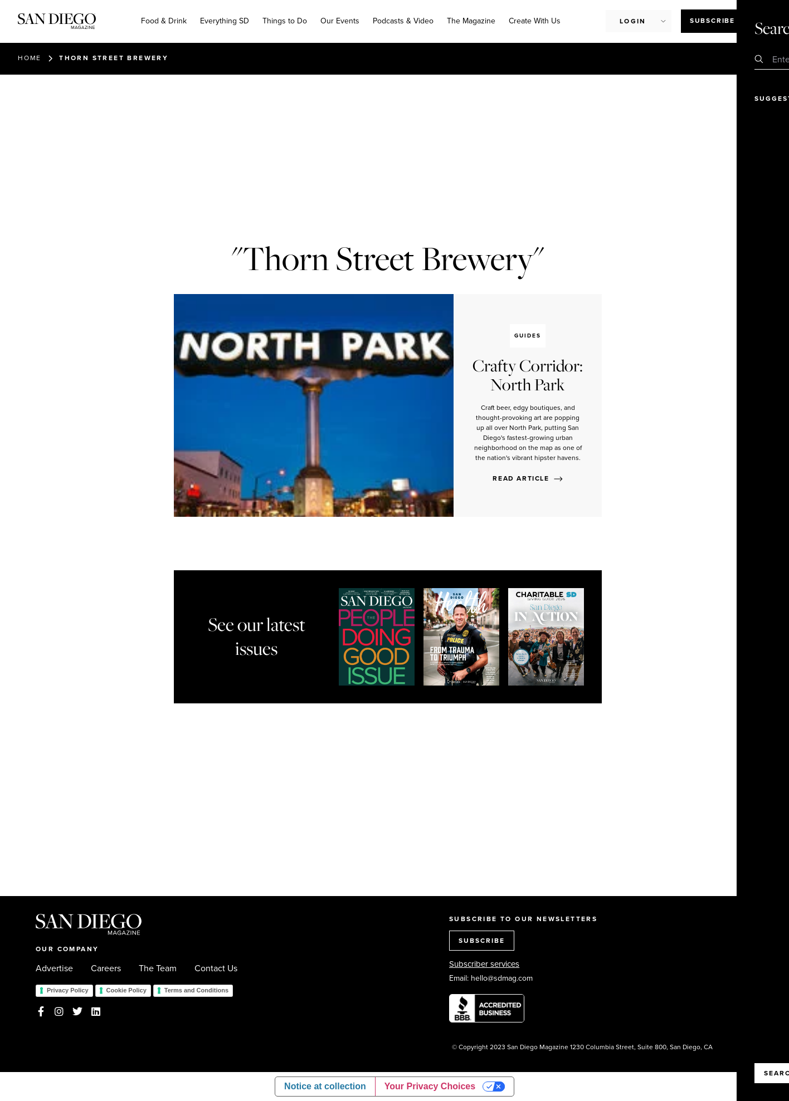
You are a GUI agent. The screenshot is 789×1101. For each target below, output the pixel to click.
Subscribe (712, 21)
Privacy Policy (68, 990)
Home (29, 58)
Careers (106, 968)
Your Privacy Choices (429, 1086)
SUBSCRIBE (482, 941)
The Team (158, 968)
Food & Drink (164, 21)
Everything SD (224, 21)
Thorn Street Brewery (113, 58)
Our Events (339, 21)
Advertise (54, 968)
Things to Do (284, 21)
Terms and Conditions (196, 990)
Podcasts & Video (403, 21)
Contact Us (215, 968)
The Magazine (471, 21)
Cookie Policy (126, 990)
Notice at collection (325, 1086)
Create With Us (535, 21)
